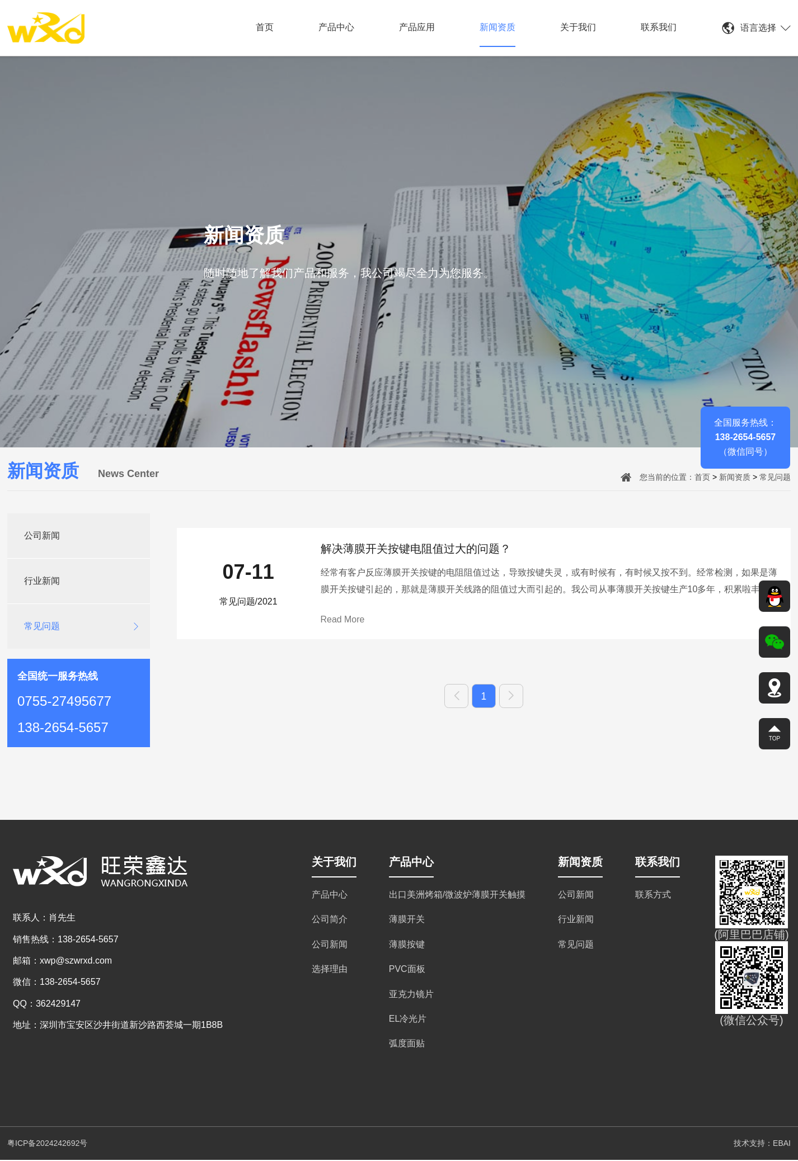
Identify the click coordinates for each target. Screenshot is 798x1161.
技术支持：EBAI (762, 1144)
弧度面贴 (407, 1044)
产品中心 (336, 27)
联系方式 (653, 895)
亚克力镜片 (411, 995)
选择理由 (330, 970)
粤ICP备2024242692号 (47, 1144)
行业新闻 (42, 581)
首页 (265, 27)
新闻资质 (497, 27)
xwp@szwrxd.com (76, 961)
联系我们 (659, 27)
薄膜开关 (407, 920)
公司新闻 (42, 535)
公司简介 (330, 920)
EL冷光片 (408, 1020)
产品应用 (417, 27)
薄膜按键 (407, 945)
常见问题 (775, 477)
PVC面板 (407, 970)
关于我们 (578, 27)
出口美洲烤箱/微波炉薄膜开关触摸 (457, 895)
